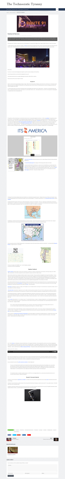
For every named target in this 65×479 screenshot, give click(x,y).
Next (51, 438)
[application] (32, 352)
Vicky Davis (12, 35)
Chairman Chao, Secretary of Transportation (21, 313)
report (11, 299)
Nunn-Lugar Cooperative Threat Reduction (25, 121)
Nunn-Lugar (27, 169)
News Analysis (24, 35)
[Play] (9, 351)
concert (47, 379)
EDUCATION (26, 9)
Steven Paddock (16, 431)
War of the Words (15, 439)
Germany (38, 120)
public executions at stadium (23, 362)
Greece (13, 343)
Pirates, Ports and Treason (48, 439)
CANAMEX (9, 199)
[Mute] (53, 351)
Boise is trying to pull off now (25, 346)
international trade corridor (49, 198)
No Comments (29, 35)
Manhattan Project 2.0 (15, 9)
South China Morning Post (30, 162)
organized (19, 379)
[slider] (31, 351)
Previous (14, 438)
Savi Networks (19, 283)
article (26, 167)
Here (27, 284)
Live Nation (24, 379)
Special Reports (21, 9)
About (10, 9)
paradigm (47, 118)
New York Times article (28, 159)
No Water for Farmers (12, 454)
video (26, 45)
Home (8, 9)
